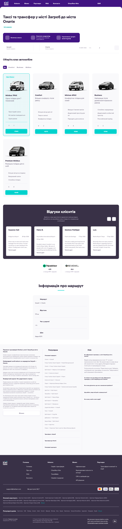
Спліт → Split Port (49, 424)
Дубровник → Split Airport (51, 417)
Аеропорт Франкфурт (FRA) (52, 500)
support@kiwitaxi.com (12, 489)
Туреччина (20, 511)
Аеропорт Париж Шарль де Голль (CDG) (33, 500)
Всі (5, 67)
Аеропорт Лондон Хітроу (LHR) (32, 503)
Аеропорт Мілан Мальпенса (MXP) (100, 500)
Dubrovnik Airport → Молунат (52, 380)
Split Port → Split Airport (51, 390)
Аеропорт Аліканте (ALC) (81, 498)
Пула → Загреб (49, 411)
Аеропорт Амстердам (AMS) (68, 500)
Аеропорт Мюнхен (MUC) (83, 500)
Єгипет (43, 511)
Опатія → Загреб (49, 359)
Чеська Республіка (76, 511)
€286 (76, 131)
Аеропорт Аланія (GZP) (25, 498)
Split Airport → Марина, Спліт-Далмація (55, 369)
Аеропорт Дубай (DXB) (68, 498)
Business (20, 67)
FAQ (47, 3)
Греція (61, 511)
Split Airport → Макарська (51, 404)
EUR (99, 3)
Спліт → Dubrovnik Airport (51, 373)
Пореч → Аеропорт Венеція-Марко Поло (55, 383)
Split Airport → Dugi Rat (51, 414)
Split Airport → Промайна (51, 400)
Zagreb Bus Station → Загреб (52, 407)
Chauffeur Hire (72, 3)
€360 (16, 131)
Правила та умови (13, 519)
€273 (46, 131)
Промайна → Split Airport (51, 393)
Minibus (28, 67)
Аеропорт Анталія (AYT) (38, 498)
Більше (43, 503)
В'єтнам (53, 511)
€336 (106, 131)
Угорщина (90, 511)
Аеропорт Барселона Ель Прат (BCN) (12, 500)
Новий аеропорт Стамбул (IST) (53, 498)
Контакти (56, 3)
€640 (16, 192)
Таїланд (29, 511)
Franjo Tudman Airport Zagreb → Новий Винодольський (59, 363)
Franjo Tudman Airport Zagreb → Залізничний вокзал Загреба (61, 387)
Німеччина (67, 511)
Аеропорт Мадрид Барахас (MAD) (98, 498)
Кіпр (57, 511)
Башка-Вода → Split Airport (52, 421)
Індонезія (84, 511)
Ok (115, 521)
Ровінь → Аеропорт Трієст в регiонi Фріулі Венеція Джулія (60, 428)
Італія (38, 511)
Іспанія (34, 511)
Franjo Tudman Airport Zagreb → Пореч (55, 376)
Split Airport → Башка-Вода (52, 397)
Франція (48, 511)
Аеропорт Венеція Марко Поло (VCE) (13, 503)
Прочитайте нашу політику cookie (97, 523)
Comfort (11, 67)
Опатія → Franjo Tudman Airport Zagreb (55, 366)
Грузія (95, 511)
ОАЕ (25, 511)
